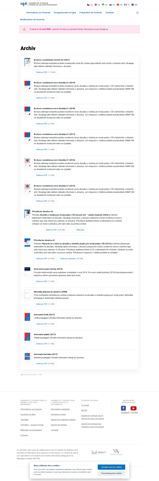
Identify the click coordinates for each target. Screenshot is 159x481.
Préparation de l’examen (91, 12)
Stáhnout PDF (46, 72)
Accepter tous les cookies (111, 467)
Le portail (85, 405)
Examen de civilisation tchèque (63, 420)
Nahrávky (80, 230)
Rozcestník (21, 12)
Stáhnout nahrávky (71, 258)
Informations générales (60, 409)
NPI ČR (84, 410)
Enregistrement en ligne (65, 12)
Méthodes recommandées (31, 430)
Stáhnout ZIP (45, 324)
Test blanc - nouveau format (31, 425)
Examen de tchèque (59, 425)
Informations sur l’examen (38, 12)
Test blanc (24, 420)
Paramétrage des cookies (111, 473)
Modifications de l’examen (32, 19)
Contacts (110, 12)
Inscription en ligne (28, 414)
